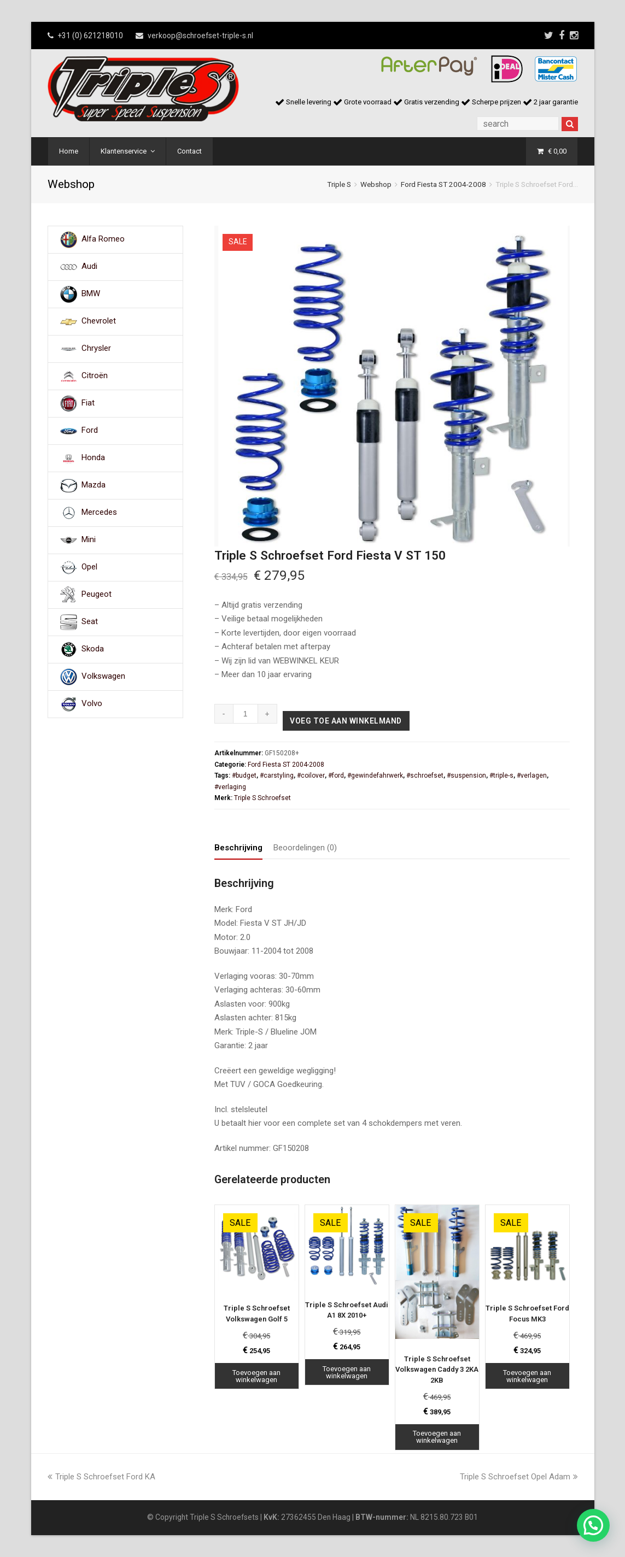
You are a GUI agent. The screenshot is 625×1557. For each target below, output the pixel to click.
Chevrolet (98, 321)
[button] (593, 1525)
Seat (89, 622)
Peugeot (96, 595)
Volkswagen (103, 676)
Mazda (93, 485)
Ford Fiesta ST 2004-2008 (443, 184)
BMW (90, 294)
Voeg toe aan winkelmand (346, 720)
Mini (88, 540)
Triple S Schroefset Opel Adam (519, 1477)
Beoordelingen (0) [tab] (305, 848)
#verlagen (532, 775)
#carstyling (277, 775)
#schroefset (424, 775)
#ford (336, 775)
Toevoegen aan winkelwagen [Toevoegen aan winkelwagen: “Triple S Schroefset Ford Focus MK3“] (527, 1376)
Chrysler (96, 349)
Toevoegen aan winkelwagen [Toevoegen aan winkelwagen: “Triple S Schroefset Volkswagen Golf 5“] (256, 1376)
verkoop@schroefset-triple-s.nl (200, 35)
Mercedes (99, 513)
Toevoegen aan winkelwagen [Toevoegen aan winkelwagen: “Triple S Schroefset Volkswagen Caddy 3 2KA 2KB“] (437, 1436)
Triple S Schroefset (262, 798)
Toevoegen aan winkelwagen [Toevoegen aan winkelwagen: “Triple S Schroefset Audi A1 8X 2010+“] (347, 1372)
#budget (244, 775)
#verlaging (230, 787)
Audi (89, 267)
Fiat (88, 403)
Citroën (94, 376)
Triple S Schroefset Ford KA (101, 1477)
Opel (89, 567)
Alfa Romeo (103, 239)
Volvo (91, 704)
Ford (89, 431)
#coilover (311, 775)
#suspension (466, 775)
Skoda (92, 649)
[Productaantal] (245, 713)
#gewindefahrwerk (375, 775)
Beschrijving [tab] (238, 848)
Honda (93, 458)
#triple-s (501, 775)
